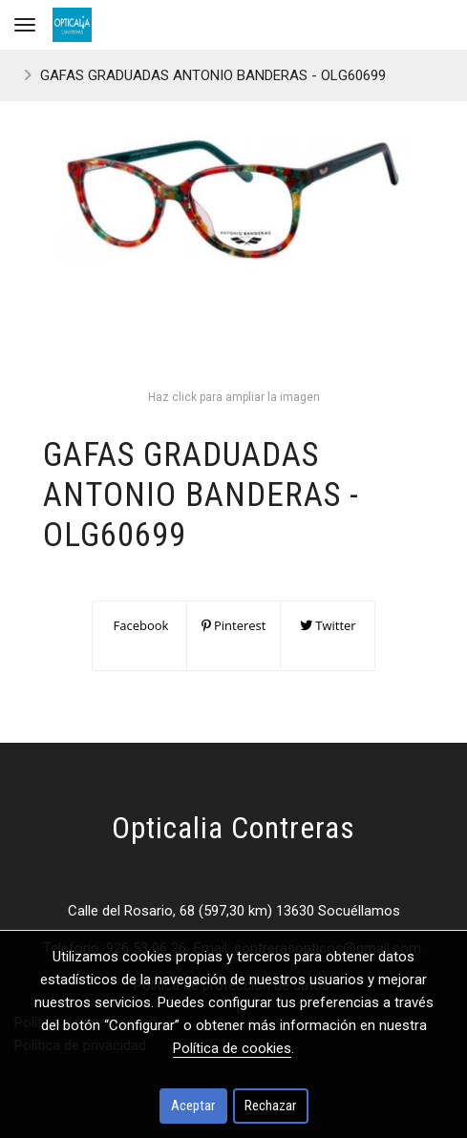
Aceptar (193, 1105)
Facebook (139, 625)
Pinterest (234, 625)
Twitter (328, 625)
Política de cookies (232, 1048)
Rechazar (270, 1105)
